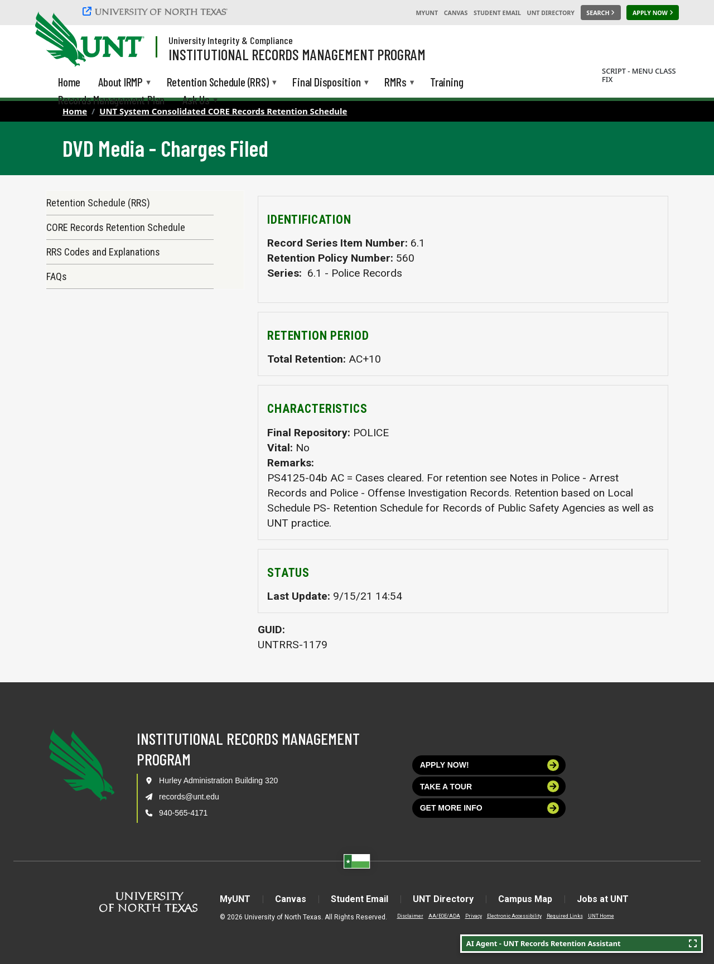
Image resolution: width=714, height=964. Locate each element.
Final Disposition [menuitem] (326, 83)
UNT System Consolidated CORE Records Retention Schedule (223, 111)
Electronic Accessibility (514, 916)
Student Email (497, 13)
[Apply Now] (652, 13)
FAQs (56, 276)
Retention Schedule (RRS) (98, 203)
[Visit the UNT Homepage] (127, 40)
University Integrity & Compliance (230, 40)
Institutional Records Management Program (297, 54)
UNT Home (601, 916)
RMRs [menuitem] (395, 83)
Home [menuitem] (69, 82)
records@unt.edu (189, 796)
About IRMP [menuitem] (120, 83)
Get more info (489, 808)
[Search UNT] (601, 13)
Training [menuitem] (446, 82)
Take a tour (489, 786)
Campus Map (525, 899)
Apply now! (489, 765)
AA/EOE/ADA (444, 916)
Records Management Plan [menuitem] (111, 100)
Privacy (473, 916)
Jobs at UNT (603, 899)
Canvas (456, 13)
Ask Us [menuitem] (196, 101)
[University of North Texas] (157, 11)
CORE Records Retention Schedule (115, 227)
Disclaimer (410, 916)
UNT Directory (551, 13)
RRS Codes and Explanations (103, 252)
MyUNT (427, 13)
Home (74, 111)
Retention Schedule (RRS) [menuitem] (218, 83)
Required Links (565, 916)
